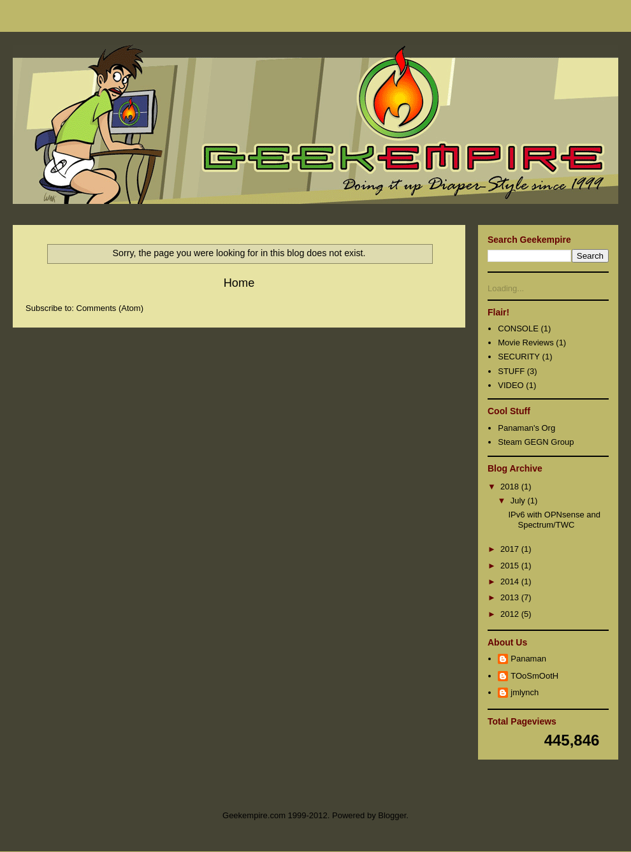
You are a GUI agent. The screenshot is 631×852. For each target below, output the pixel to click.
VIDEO (510, 385)
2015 (510, 565)
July (519, 500)
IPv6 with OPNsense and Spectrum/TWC (554, 520)
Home (239, 283)
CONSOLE (518, 328)
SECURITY (519, 356)
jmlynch (525, 692)
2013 (510, 597)
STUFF (511, 371)
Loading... (506, 288)
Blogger (392, 815)
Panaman (528, 658)
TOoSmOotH (534, 676)
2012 (510, 614)
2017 (510, 549)
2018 (510, 486)
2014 (510, 581)
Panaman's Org (526, 428)
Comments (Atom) (109, 308)
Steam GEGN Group (536, 442)
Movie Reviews (525, 342)
